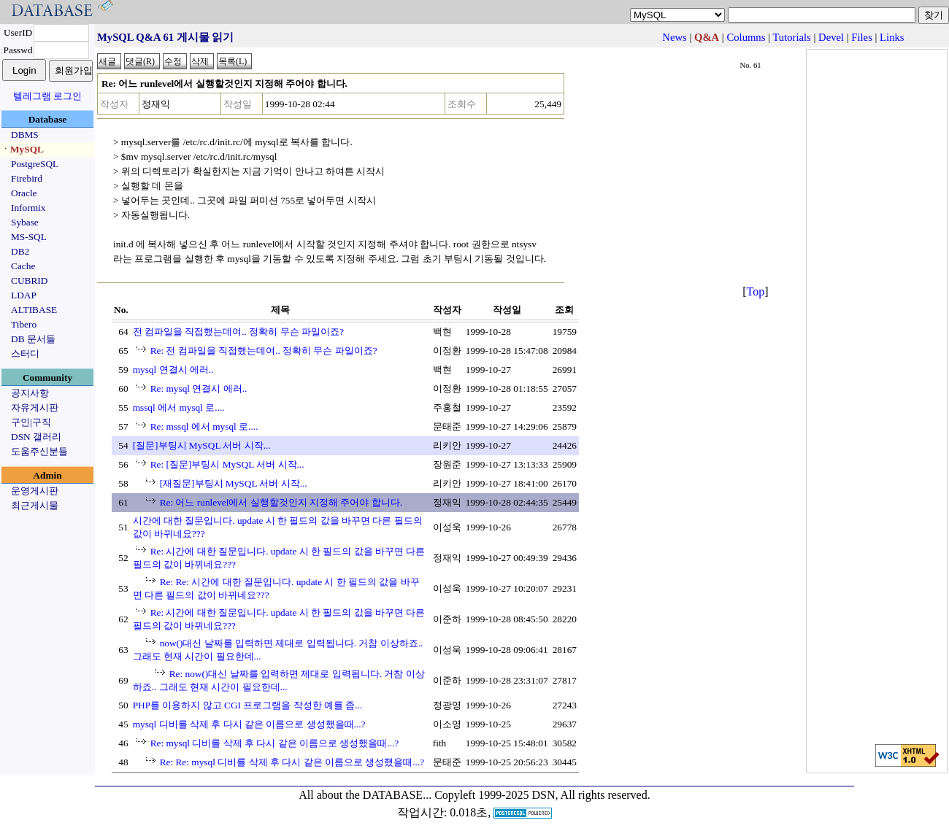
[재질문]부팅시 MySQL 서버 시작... (233, 483)
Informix (28, 207)
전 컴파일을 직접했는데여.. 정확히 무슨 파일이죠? (238, 331)
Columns (745, 37)
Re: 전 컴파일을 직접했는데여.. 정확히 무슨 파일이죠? (263, 350)
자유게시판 (34, 407)
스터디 (25, 353)
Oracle (24, 192)
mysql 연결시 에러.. (173, 369)
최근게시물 (34, 505)
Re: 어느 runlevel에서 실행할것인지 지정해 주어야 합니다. (281, 502)
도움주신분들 (39, 451)
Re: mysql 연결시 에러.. (198, 388)
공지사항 (30, 392)
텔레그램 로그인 (47, 95)
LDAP (23, 295)
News (674, 37)
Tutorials (791, 37)
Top (756, 291)
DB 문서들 (33, 338)
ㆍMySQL (22, 149)
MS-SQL (29, 236)
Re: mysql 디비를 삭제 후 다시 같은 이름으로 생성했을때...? (274, 743)
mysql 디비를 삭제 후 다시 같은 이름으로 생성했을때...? (249, 724)
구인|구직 (31, 422)
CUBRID (29, 280)
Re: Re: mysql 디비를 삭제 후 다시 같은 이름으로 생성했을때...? (292, 762)
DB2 (20, 251)
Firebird (26, 178)
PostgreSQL (34, 163)
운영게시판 (34, 490)
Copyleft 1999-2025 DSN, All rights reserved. (542, 795)
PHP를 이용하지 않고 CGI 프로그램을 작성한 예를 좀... (248, 705)
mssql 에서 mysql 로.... (179, 407)
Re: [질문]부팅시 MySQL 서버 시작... (227, 464)
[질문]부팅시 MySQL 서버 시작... (202, 445)
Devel (831, 37)
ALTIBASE (34, 309)
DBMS (25, 134)
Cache (23, 265)
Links (892, 37)
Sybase (25, 222)
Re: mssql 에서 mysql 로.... (204, 426)
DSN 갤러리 (36, 436)
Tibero (23, 324)
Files (861, 37)
